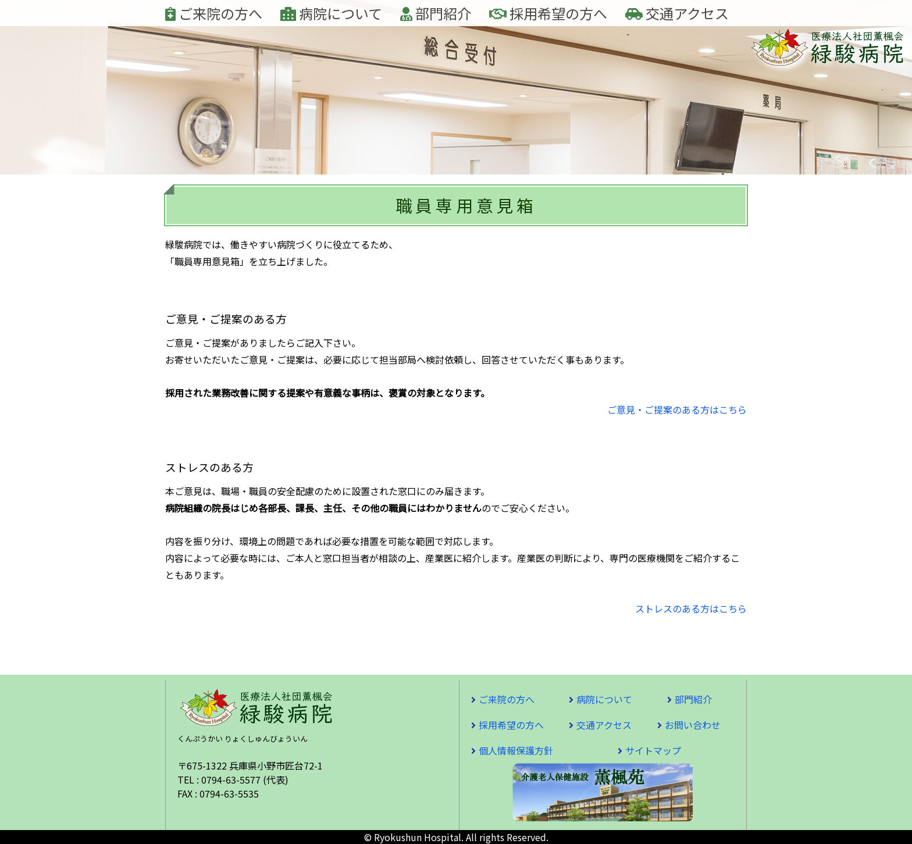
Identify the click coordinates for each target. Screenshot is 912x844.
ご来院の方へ (213, 13)
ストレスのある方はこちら (691, 608)
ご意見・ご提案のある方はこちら (677, 409)
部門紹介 (435, 13)
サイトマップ (653, 750)
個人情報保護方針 (516, 750)
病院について (331, 13)
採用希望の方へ (548, 13)
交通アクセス (677, 13)
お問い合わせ (693, 725)
